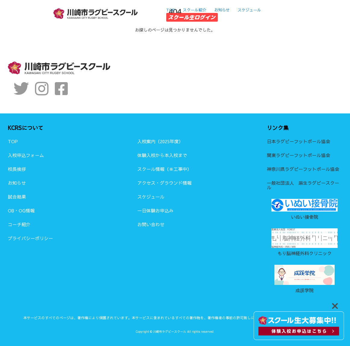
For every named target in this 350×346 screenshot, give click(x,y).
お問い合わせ (150, 224)
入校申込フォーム (26, 155)
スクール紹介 (194, 9)
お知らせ (222, 9)
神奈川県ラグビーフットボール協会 (303, 169)
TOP (170, 9)
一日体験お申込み (155, 210)
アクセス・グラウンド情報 (164, 183)
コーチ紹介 (19, 224)
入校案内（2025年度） (160, 141)
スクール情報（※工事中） (164, 169)
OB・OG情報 (21, 210)
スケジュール (249, 9)
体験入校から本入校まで (162, 155)
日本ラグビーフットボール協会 (298, 141)
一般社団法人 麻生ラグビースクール (303, 185)
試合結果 (17, 196)
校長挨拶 (17, 169)
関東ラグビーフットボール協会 (298, 155)
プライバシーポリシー (30, 238)
